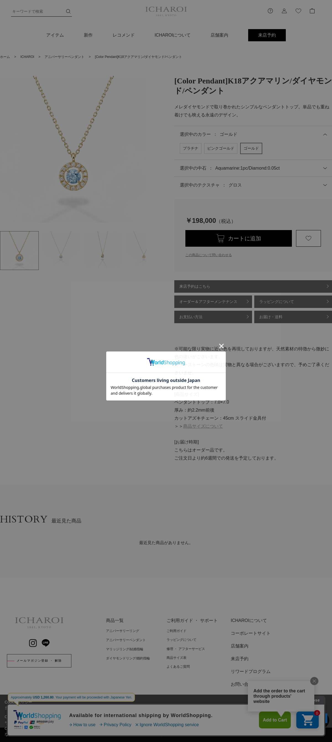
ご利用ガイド (176, 631)
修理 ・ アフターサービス (186, 649)
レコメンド (124, 35)
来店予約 (267, 35)
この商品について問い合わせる (208, 255)
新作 (88, 35)
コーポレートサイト (251, 633)
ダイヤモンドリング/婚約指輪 (128, 658)
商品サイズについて (203, 426)
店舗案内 (219, 35)
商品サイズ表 (176, 658)
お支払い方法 (191, 317)
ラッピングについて (276, 301)
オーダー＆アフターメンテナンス (208, 301)
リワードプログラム (251, 671)
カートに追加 (244, 238)
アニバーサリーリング (122, 631)
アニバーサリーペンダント (126, 640)
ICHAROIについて (173, 35)
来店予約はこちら (194, 286)
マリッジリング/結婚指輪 (124, 649)
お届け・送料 (270, 317)
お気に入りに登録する (308, 238)
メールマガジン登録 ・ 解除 (39, 660)
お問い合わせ (244, 684)
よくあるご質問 (178, 667)
